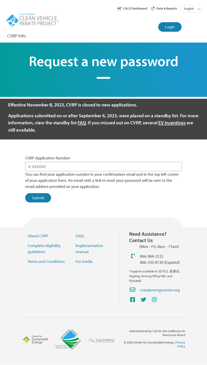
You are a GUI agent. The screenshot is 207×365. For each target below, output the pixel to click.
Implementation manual (89, 248)
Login (170, 26)
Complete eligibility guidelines (44, 248)
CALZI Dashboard (135, 8)
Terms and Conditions (46, 261)
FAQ (82, 122)
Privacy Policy (180, 344)
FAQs (80, 235)
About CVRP (38, 235)
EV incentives (172, 122)
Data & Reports (166, 8)
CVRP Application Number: (48, 158)
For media (84, 261)
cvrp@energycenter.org (160, 290)
